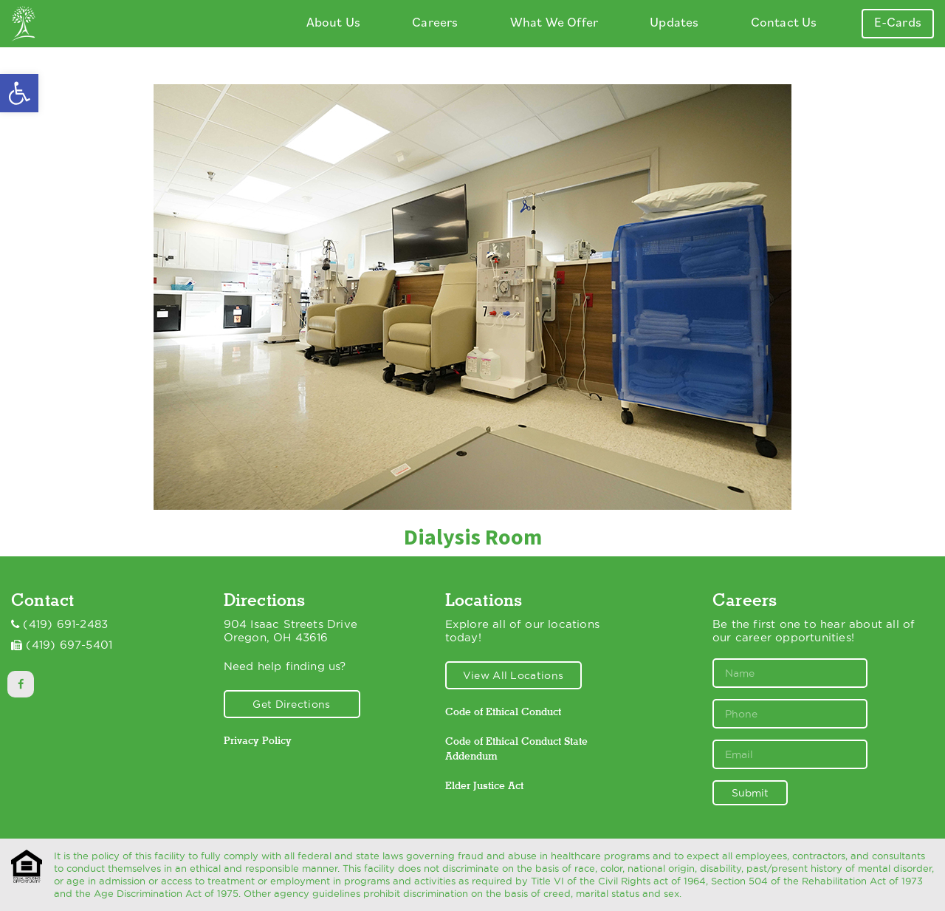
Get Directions (291, 704)
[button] (19, 93)
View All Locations (513, 675)
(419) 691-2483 (65, 624)
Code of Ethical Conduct (503, 711)
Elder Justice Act (484, 785)
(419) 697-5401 (69, 645)
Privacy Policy (258, 740)
